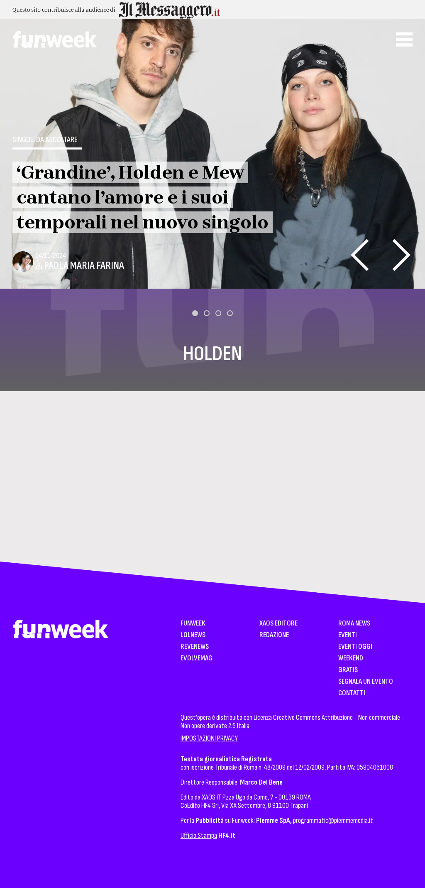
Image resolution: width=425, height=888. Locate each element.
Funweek (193, 624)
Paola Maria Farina (84, 265)
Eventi (347, 635)
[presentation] (360, 255)
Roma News (354, 624)
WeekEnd (350, 658)
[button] (195, 313)
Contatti (351, 693)
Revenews (195, 647)
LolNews (193, 635)
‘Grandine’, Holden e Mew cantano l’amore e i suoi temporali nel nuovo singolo (143, 197)
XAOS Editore (278, 624)
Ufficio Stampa (199, 835)
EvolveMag (196, 658)
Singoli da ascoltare (45, 140)
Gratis (348, 670)
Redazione (274, 635)
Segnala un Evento (365, 682)
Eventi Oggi (355, 647)
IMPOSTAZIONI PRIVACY (209, 738)
